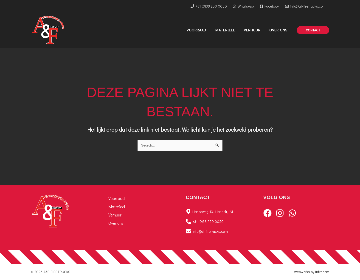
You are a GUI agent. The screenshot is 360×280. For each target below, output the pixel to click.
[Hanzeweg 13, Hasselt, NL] (219, 211)
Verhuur (114, 215)
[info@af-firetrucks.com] (305, 6)
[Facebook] (269, 6)
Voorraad (116, 198)
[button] (313, 30)
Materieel (116, 207)
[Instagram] (280, 213)
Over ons (116, 223)
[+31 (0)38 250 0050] (208, 6)
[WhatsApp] (243, 6)
